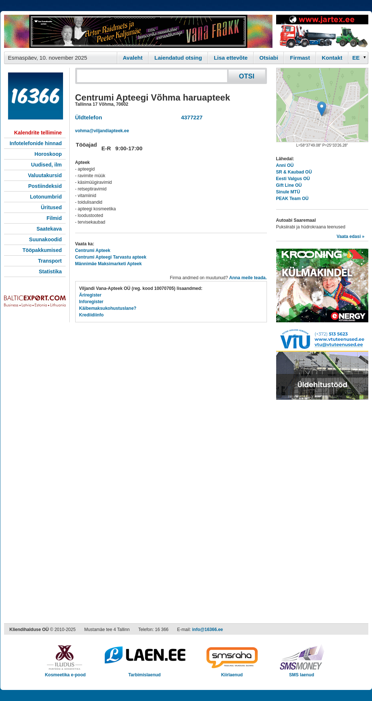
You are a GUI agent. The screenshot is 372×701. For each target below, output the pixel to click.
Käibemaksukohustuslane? (107, 308)
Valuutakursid (45, 175)
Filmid (54, 218)
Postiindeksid (45, 186)
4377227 (190, 117)
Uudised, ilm (46, 165)
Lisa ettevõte (231, 58)
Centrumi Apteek (93, 250)
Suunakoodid (45, 239)
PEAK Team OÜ (292, 198)
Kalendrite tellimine (38, 133)
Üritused (51, 207)
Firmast (300, 58)
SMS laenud (301, 672)
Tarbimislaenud (144, 672)
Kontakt (332, 58)
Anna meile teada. (248, 277)
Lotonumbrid (46, 197)
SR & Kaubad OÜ (294, 172)
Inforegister (91, 301)
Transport (50, 261)
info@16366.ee (207, 629)
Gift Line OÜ (289, 185)
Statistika (50, 271)
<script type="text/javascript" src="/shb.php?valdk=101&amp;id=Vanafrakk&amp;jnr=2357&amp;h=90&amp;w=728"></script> (138, 31)
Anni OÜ (285, 165)
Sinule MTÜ (288, 191)
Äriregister (90, 295)
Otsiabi (269, 58)
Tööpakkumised (42, 250)
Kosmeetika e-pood (65, 672)
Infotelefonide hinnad (36, 143)
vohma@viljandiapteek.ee (102, 130)
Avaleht (133, 58)
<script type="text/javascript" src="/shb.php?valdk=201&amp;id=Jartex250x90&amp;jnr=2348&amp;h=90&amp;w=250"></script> (322, 31)
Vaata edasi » (350, 236)
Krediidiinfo (91, 315)
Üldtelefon (88, 117)
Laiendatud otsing (178, 58)
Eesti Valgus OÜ (293, 178)
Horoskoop (48, 154)
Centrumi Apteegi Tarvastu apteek (110, 257)
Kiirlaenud (232, 672)
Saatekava (49, 229)
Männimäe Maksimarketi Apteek (108, 263)
